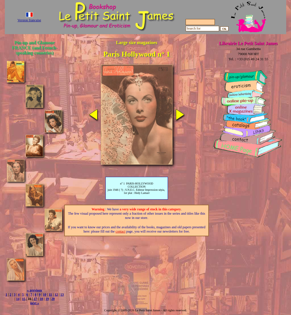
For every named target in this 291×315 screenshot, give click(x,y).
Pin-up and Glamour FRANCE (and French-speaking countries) (34, 47)
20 (53, 299)
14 (18, 299)
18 (41, 299)
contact (121, 231)
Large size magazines (136, 42)
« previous (34, 290)
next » (34, 303)
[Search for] (202, 28)
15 (23, 299)
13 (62, 295)
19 (47, 299)
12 (56, 295)
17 (35, 299)
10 (44, 295)
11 (50, 295)
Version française (29, 20)
